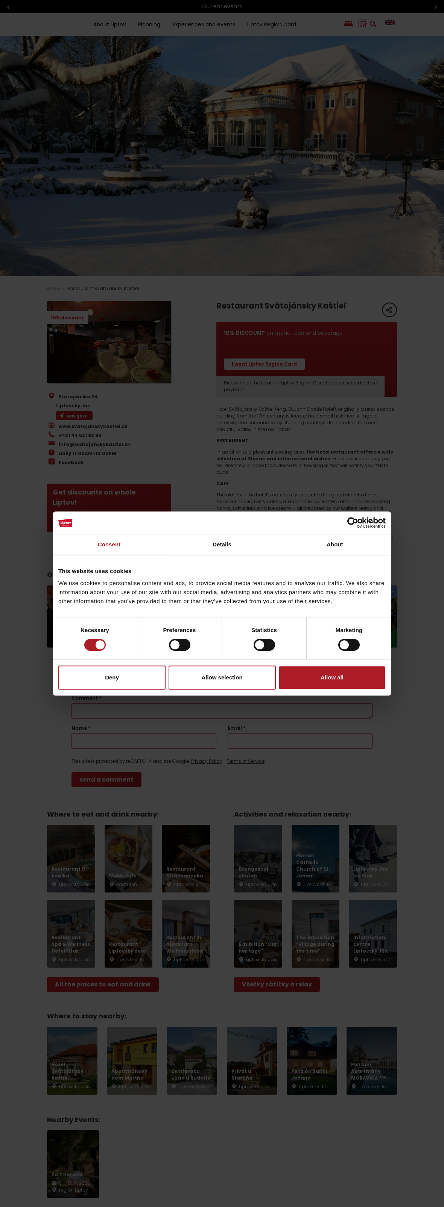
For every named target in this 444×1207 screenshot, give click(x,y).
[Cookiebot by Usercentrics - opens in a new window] (353, 522)
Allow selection (221, 677)
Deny (112, 677)
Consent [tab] (109, 544)
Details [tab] (222, 544)
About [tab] (335, 544)
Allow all (332, 677)
